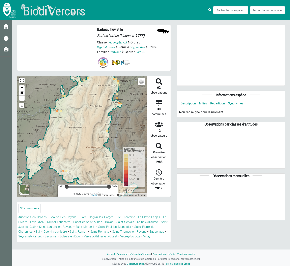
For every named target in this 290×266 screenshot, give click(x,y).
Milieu (204, 103)
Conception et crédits (164, 254)
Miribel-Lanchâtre (79, 222)
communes (30, 208)
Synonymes (239, 103)
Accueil (108, 254)
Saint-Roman (123, 232)
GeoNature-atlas (134, 263)
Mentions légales (188, 254)
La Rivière (38, 222)
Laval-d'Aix (56, 222)
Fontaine (138, 217)
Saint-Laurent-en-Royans (94, 227)
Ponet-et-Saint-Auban (111, 222)
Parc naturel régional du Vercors (132, 254)
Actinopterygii (118, 42)
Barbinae (124, 52)
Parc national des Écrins (178, 263)
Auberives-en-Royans (33, 217)
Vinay (59, 241)
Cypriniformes (107, 47)
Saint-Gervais (152, 222)
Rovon (134, 222)
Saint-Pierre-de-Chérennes (54, 232)
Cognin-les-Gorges (108, 217)
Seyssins (103, 237)
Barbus (149, 52)
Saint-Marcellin (127, 227)
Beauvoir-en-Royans (67, 217)
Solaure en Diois (124, 237)
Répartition (220, 103)
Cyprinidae (140, 47)
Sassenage (58, 237)
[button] (22, 93)
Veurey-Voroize (41, 241)
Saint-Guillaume (30, 227)
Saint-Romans (146, 232)
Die (127, 217)
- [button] (22, 98)
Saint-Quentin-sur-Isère (93, 232)
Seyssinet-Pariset (81, 237)
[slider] (67, 187)
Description (189, 103)
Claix (88, 217)
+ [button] (22, 87)
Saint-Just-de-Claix (59, 227)
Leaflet (94, 195)
